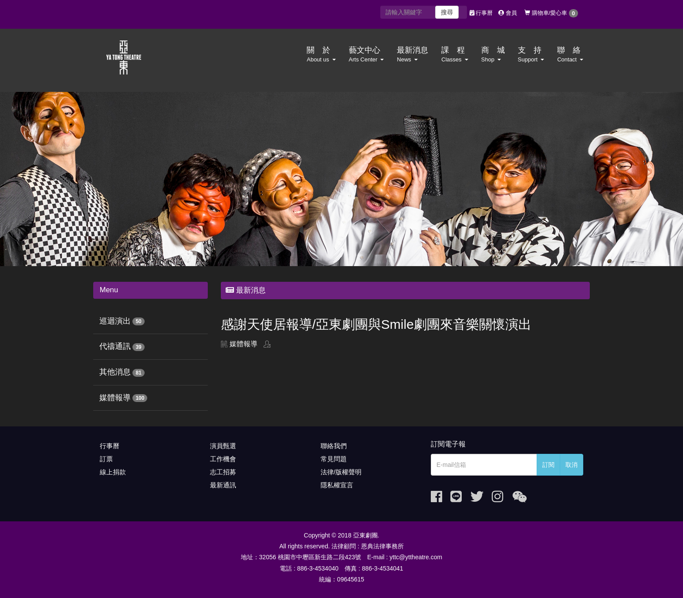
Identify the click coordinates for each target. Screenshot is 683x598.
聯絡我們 (334, 445)
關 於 (321, 54)
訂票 (106, 459)
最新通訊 (223, 485)
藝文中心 (366, 54)
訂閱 (548, 464)
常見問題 (334, 459)
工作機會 (223, 459)
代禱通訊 (115, 346)
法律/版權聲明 (341, 472)
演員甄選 (223, 445)
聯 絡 (570, 54)
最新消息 (412, 54)
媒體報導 (115, 397)
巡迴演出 (115, 321)
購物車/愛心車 (551, 13)
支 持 (531, 54)
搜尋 (447, 12)
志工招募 (223, 472)
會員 (507, 13)
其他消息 (115, 372)
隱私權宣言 (337, 485)
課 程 (454, 54)
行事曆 (481, 13)
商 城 (493, 54)
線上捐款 (113, 472)
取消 (571, 464)
